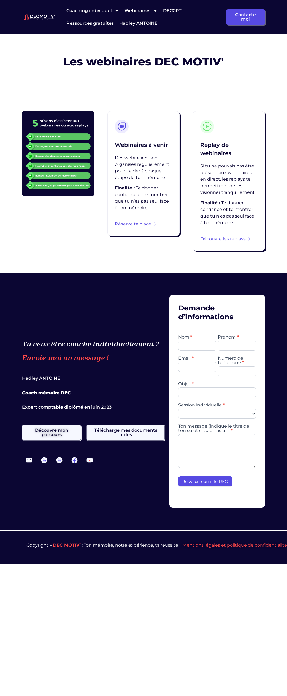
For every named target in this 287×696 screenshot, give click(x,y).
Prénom (228, 337)
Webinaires (141, 11)
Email (186, 358)
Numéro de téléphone (231, 360)
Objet (186, 384)
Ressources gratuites (90, 23)
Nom (185, 337)
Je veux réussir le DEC (205, 481)
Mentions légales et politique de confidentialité (235, 545)
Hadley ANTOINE (138, 23)
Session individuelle (201, 405)
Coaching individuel (92, 11)
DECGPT (172, 10)
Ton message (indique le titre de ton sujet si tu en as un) (213, 428)
